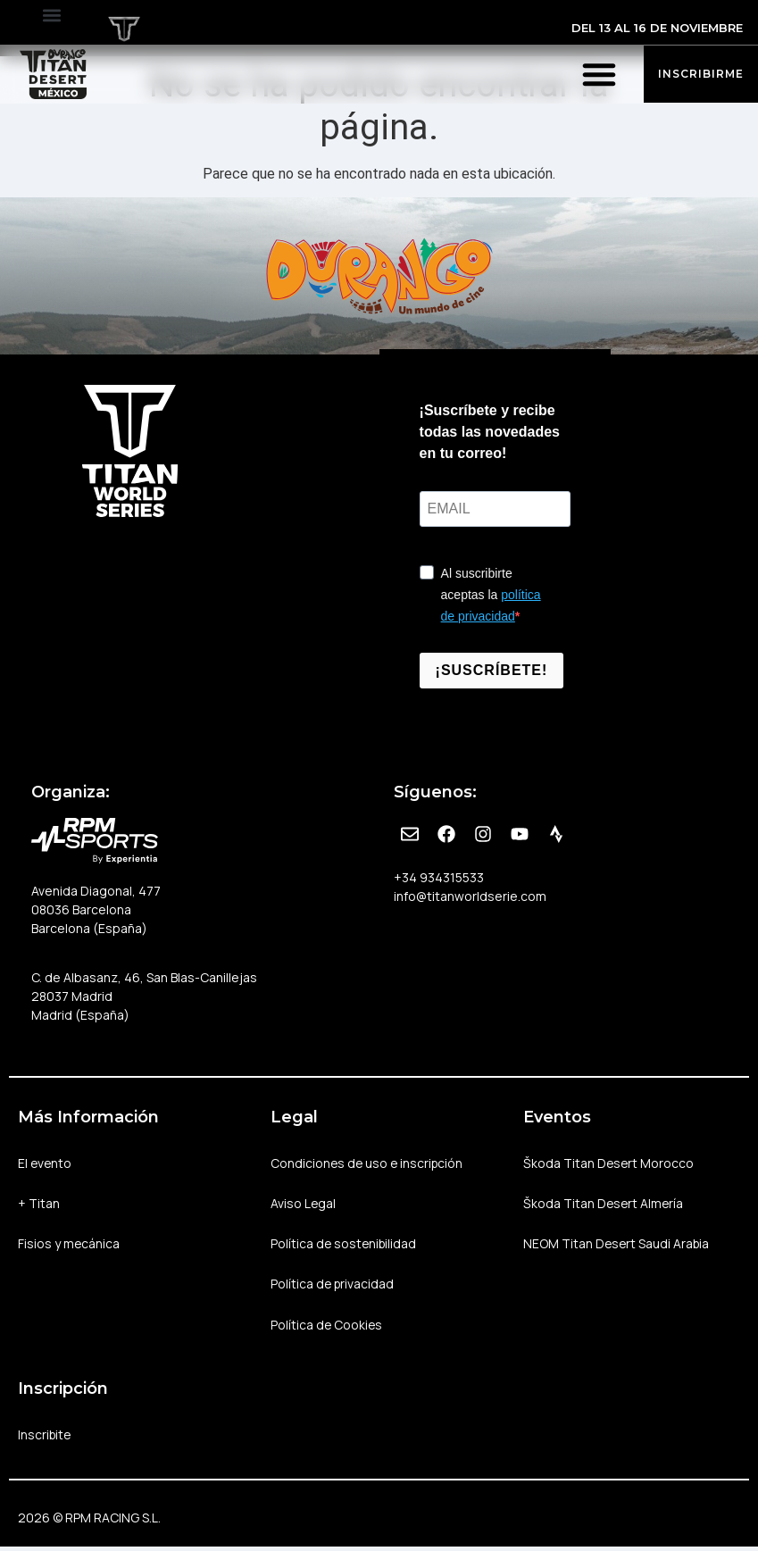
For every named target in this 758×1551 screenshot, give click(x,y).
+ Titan (39, 1204)
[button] (51, 14)
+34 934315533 (439, 877)
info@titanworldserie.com (470, 896)
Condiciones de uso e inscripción (369, 1163)
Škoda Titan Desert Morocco (609, 1163)
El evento (45, 1163)
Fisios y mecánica (69, 1245)
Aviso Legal (304, 1204)
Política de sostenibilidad (345, 1245)
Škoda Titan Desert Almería (604, 1204)
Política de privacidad (333, 1286)
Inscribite (45, 1438)
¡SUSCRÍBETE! (492, 670)
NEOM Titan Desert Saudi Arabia (617, 1245)
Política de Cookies (327, 1327)
